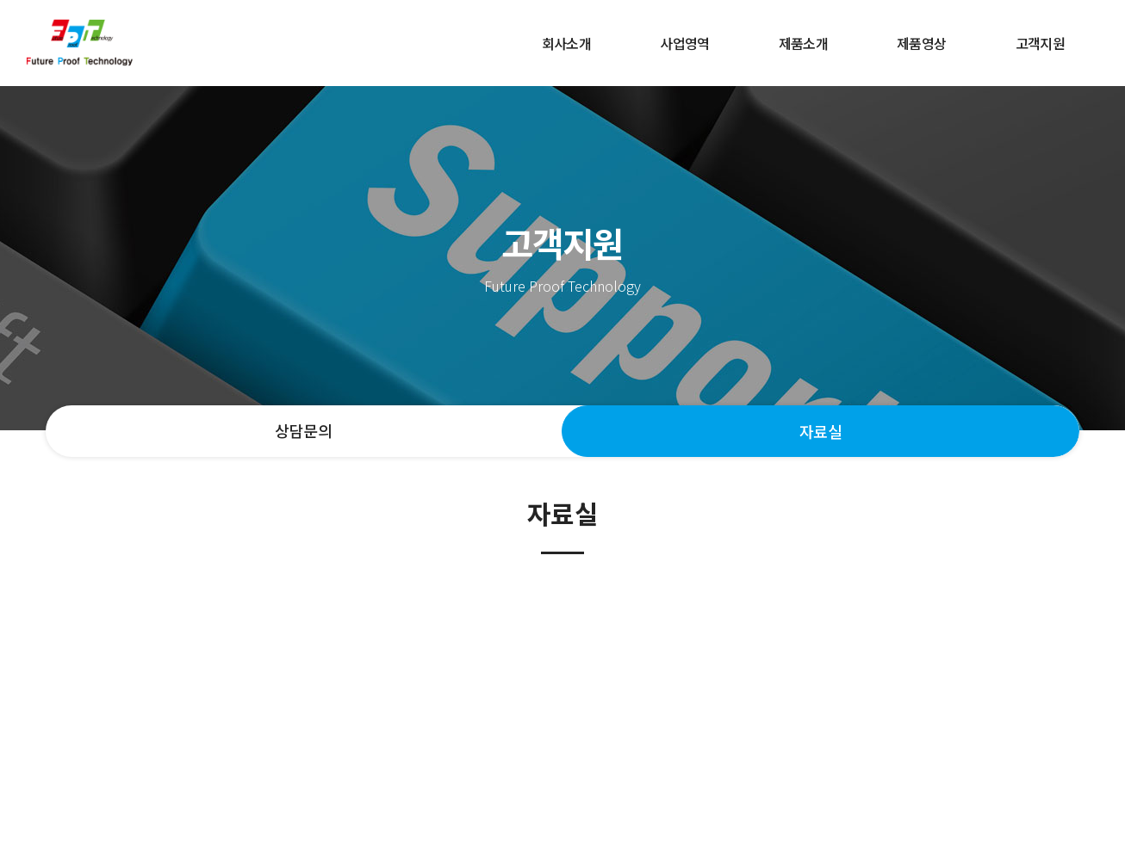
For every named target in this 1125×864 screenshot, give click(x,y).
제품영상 (921, 43)
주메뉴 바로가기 (0, 0)
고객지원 (1040, 43)
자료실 (820, 431)
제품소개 (803, 43)
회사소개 (566, 43)
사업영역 (684, 43)
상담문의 (303, 430)
